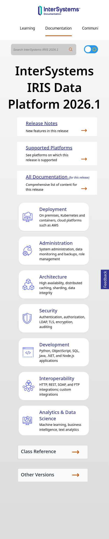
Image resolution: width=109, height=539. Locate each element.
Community (92, 28)
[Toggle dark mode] (91, 49)
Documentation (58, 28)
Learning (27, 28)
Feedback (105, 279)
